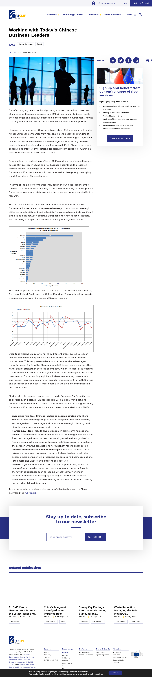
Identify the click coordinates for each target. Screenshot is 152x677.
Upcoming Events (102, 655)
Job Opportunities (120, 657)
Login (124, 3)
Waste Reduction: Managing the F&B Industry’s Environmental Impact (127, 610)
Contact (116, 663)
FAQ (63, 668)
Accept (115, 673)
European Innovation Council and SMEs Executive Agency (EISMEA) (22, 667)
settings (99, 674)
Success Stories (118, 660)
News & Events (112, 14)
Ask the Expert (141, 3)
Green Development (137, 622)
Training (47, 657)
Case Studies (67, 663)
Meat (63, 622)
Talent (39, 44)
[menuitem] (53, 14)
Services (52, 14)
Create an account (107, 3)
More (129, 14)
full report (30, 493)
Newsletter (14, 622)
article (13, 52)
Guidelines (66, 658)
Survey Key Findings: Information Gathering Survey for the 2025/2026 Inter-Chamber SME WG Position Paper (93, 610)
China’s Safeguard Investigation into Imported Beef (55, 610)
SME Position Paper (98, 622)
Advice (46, 652)
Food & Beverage (52, 622)
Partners (94, 14)
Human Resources (25, 44)
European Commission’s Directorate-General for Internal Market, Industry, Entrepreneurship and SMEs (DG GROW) (21, 660)
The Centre (117, 652)
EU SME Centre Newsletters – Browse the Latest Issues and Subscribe (22, 610)
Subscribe (95, 537)
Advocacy (84, 622)
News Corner (101, 652)
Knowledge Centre (73, 14)
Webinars (65, 666)
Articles (65, 655)
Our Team (116, 655)
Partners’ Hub (84, 652)
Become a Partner (86, 655)
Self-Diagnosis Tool (51, 660)
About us (117, 649)
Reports (65, 661)
